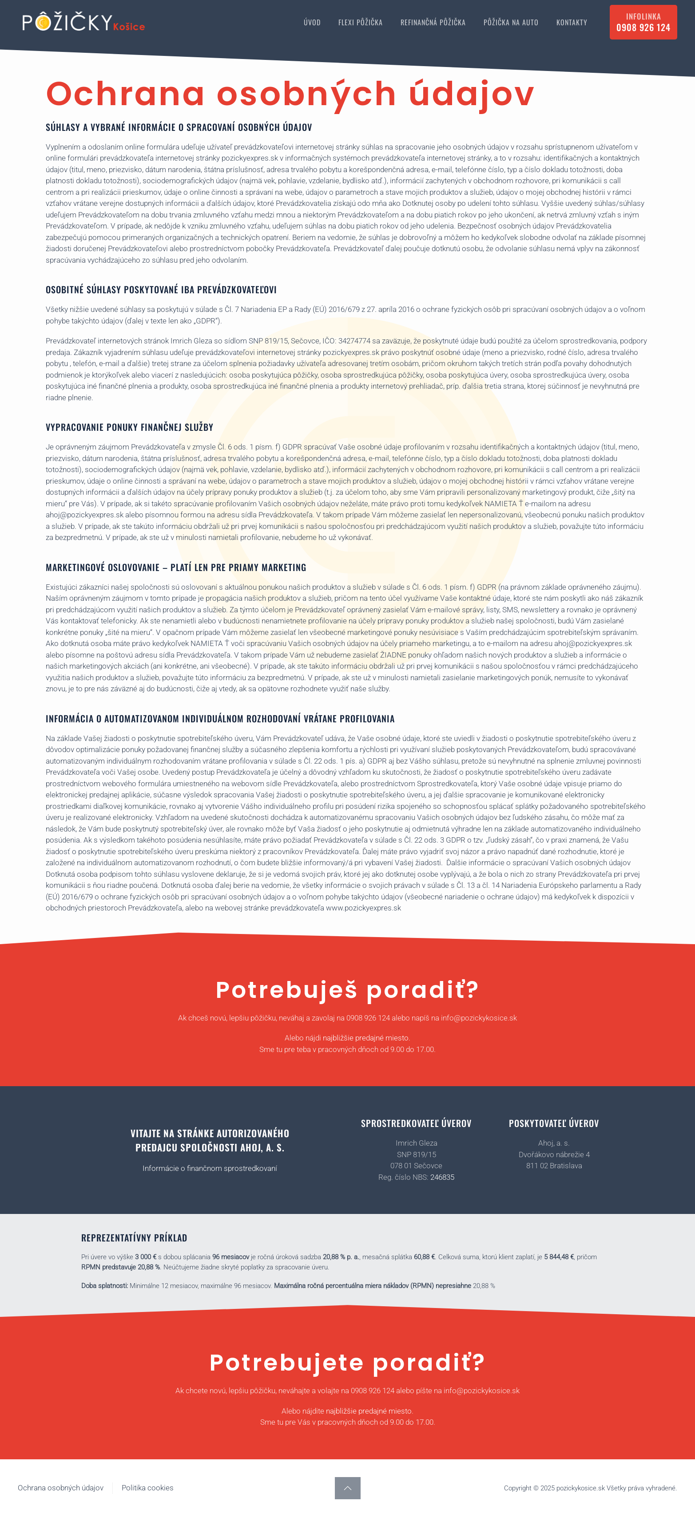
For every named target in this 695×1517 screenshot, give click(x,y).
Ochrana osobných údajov (60, 1487)
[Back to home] (84, 22)
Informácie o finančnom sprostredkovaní (210, 1168)
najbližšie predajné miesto (366, 1037)
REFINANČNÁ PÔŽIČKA (433, 22)
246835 (442, 1177)
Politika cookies (148, 1487)
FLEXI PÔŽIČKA (360, 22)
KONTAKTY (572, 22)
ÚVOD (312, 22)
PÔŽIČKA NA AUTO (511, 22)
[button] (348, 1488)
